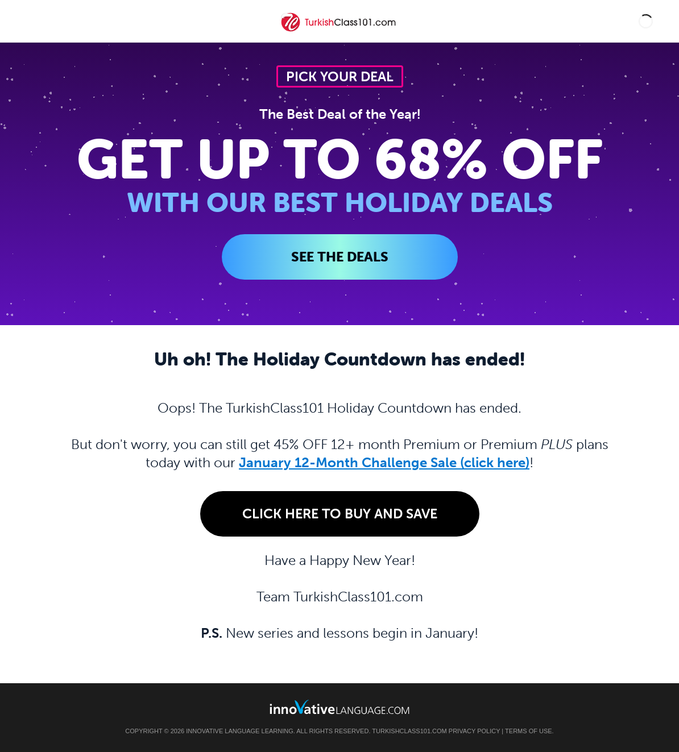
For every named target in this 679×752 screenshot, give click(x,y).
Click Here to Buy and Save (339, 513)
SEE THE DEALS (339, 256)
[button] (646, 21)
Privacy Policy (474, 731)
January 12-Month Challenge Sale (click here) (384, 462)
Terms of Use (528, 731)
